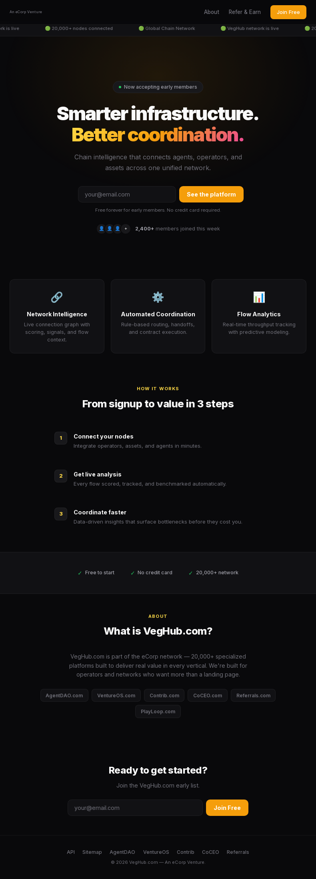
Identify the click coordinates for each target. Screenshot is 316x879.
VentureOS (156, 852)
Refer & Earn (245, 12)
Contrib (185, 852)
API (71, 852)
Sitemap (92, 852)
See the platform (211, 194)
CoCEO (210, 852)
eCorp (179, 862)
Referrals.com (253, 695)
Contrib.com (164, 695)
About (211, 12)
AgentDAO (122, 852)
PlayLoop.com (158, 711)
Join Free (288, 12)
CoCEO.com (207, 695)
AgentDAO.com (64, 695)
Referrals (238, 852)
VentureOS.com (116, 695)
